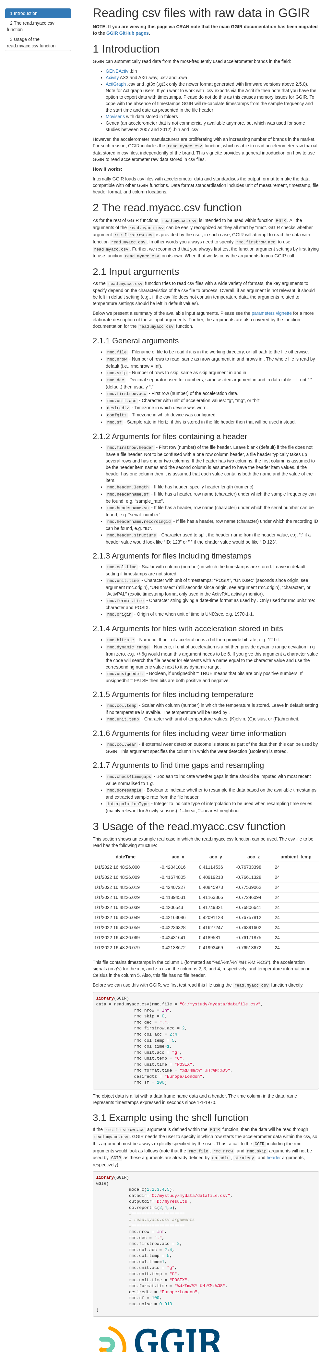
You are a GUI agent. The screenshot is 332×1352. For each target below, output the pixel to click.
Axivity (112, 77)
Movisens (115, 116)
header (274, 1130)
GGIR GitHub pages (127, 33)
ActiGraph (116, 84)
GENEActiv (117, 71)
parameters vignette (272, 308)
